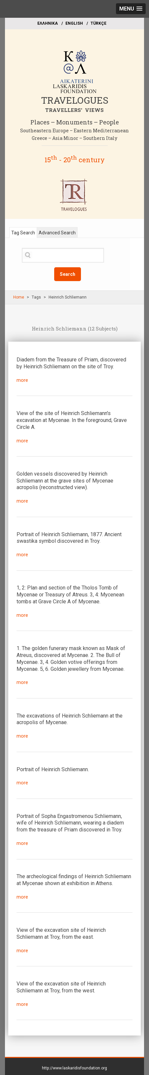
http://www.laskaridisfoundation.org (74, 1068)
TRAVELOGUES (74, 100)
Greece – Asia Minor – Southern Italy (74, 138)
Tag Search (23, 232)
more (22, 380)
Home (18, 297)
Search (67, 274)
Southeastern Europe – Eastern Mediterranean (74, 130)
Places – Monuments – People (74, 122)
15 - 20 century (75, 159)
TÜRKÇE (98, 23)
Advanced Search (57, 232)
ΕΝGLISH (74, 23)
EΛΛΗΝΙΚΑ (47, 23)
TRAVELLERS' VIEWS (74, 110)
